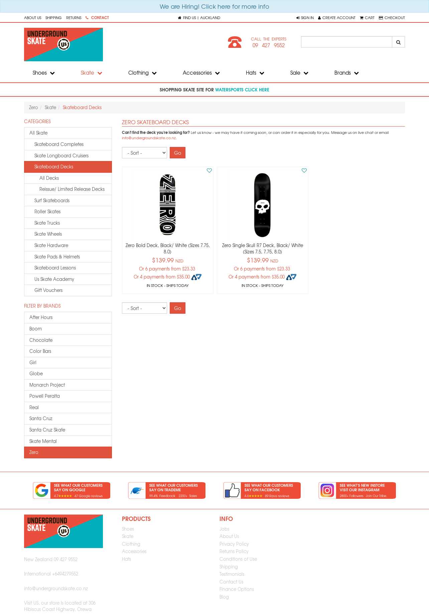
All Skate (38, 133)
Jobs (224, 529)
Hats (255, 72)
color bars (40, 351)
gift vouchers (48, 290)
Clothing (142, 72)
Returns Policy (234, 551)
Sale (299, 72)
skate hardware (51, 245)
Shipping (53, 17)
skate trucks (47, 223)
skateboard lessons (55, 267)
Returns (73, 17)
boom (35, 328)
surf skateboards (51, 200)
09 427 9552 (269, 45)
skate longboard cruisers (61, 155)
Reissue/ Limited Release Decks (72, 189)
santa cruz (40, 418)
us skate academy (54, 279)
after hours (40, 317)
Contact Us (231, 582)
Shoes (44, 72)
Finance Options (237, 589)
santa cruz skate (47, 430)
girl (32, 362)
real (34, 407)
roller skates (47, 211)
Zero (33, 107)
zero (33, 452)
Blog (224, 597)
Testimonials (232, 574)
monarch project (47, 385)
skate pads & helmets (57, 256)
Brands (346, 72)
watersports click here (242, 89)
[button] (305, 17)
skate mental (43, 441)
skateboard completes (59, 144)
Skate (91, 72)
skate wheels (48, 234)
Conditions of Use (238, 559)
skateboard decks (53, 166)
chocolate (40, 340)
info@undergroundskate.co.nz (149, 138)
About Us (32, 17)
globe (36, 373)
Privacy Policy (234, 544)
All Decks (49, 178)
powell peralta (44, 396)
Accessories (201, 72)
